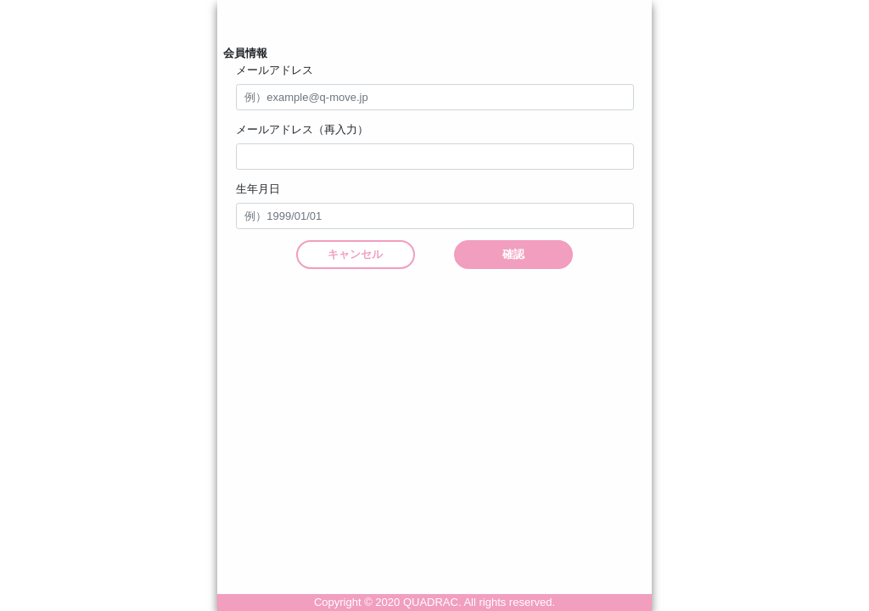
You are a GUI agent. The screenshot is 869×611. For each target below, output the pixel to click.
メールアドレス (274, 70)
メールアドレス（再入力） (302, 129)
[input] (435, 216)
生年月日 (258, 188)
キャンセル (355, 254)
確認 (513, 254)
